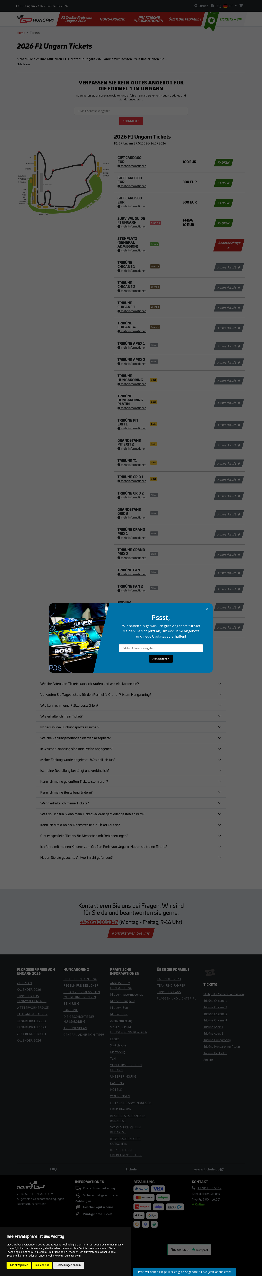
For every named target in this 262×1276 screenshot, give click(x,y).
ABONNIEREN (160, 658)
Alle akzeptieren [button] (19, 1265)
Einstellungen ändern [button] (68, 1265)
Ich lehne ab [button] (42, 1265)
